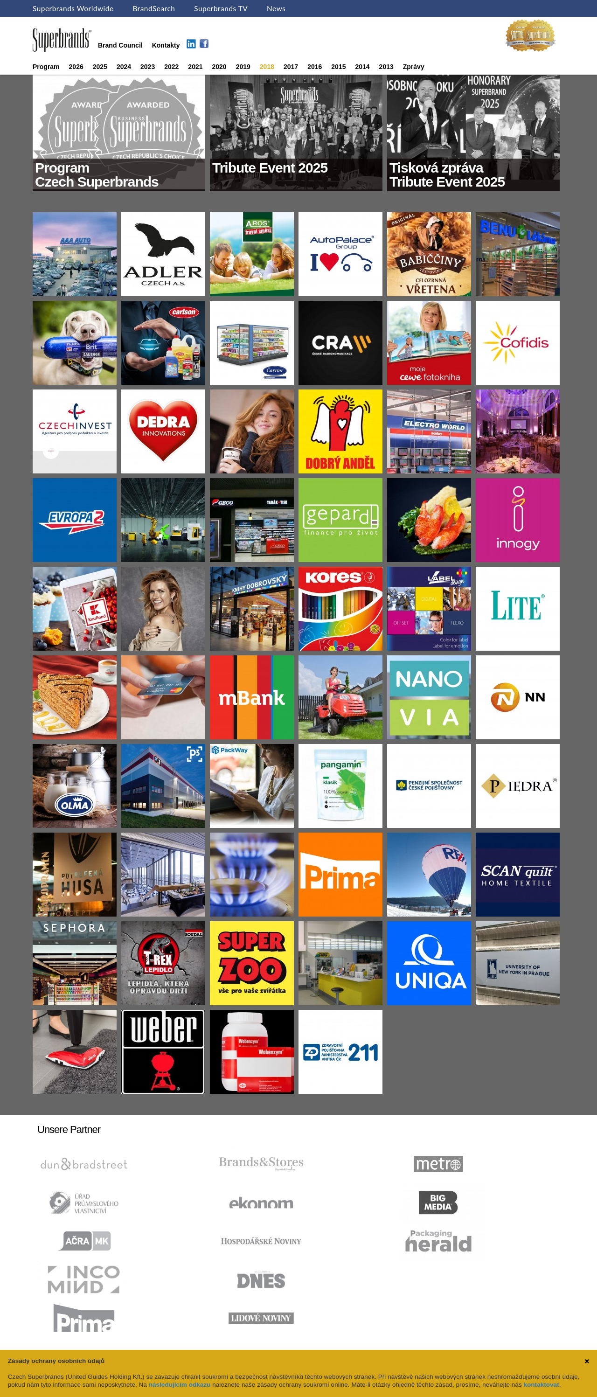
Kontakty (166, 45)
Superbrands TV (221, 8)
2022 (171, 66)
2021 (195, 66)
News (276, 8)
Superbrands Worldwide (73, 8)
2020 (219, 66)
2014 (362, 66)
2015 (338, 66)
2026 (76, 66)
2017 (291, 66)
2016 (314, 66)
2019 (243, 66)
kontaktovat (541, 1384)
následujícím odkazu (180, 1384)
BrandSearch (153, 8)
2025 (100, 66)
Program (46, 66)
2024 (124, 66)
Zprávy (413, 66)
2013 (386, 66)
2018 (267, 66)
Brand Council (120, 45)
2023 (147, 66)
